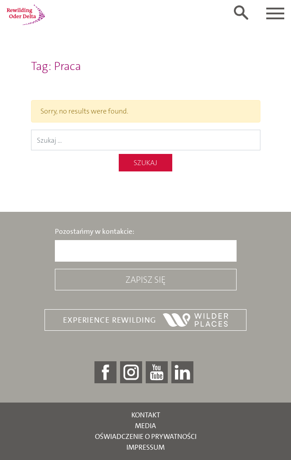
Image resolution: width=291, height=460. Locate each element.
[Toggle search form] (241, 12)
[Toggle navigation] (275, 13)
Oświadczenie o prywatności (146, 436)
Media (145, 425)
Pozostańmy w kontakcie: (94, 231)
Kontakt (145, 415)
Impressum (145, 447)
